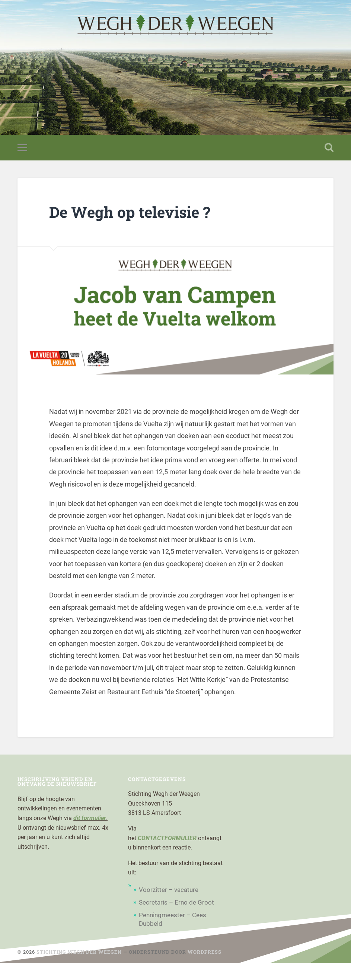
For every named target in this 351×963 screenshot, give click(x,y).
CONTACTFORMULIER (167, 838)
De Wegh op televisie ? (129, 212)
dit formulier (89, 818)
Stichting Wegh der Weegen (79, 952)
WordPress (204, 952)
